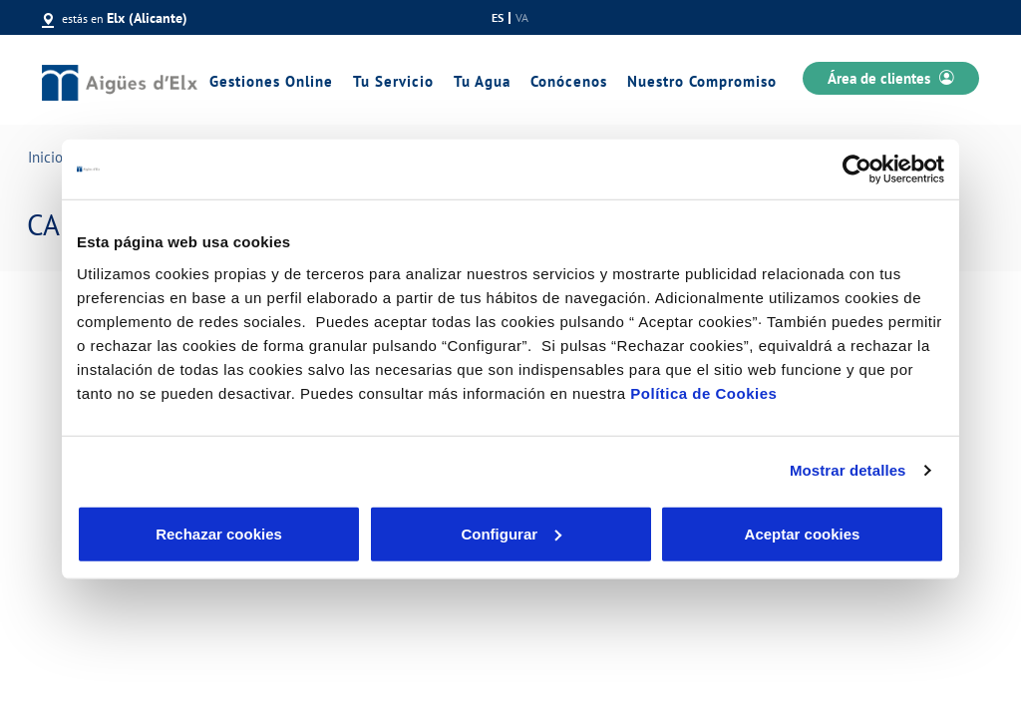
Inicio (45, 157)
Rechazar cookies (219, 533)
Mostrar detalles (848, 470)
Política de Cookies (703, 392)
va (521, 18)
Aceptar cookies (802, 533)
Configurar (511, 533)
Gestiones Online (271, 81)
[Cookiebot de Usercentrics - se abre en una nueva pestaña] (857, 169)
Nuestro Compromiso (702, 81)
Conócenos (568, 81)
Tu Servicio (393, 81)
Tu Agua (482, 81)
